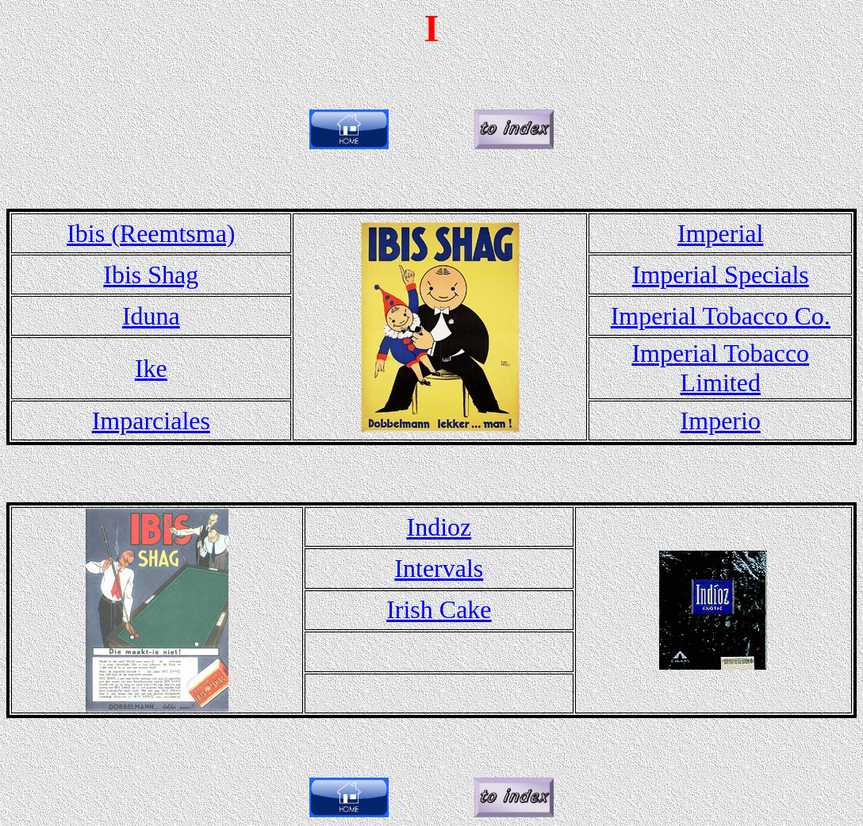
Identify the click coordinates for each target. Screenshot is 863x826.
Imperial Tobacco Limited (720, 368)
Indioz (438, 527)
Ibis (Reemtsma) (151, 233)
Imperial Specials (720, 274)
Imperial (720, 233)
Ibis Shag (150, 274)
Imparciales (151, 420)
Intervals (438, 568)
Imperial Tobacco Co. (720, 316)
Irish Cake (438, 609)
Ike (151, 368)
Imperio (721, 420)
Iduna (151, 316)
